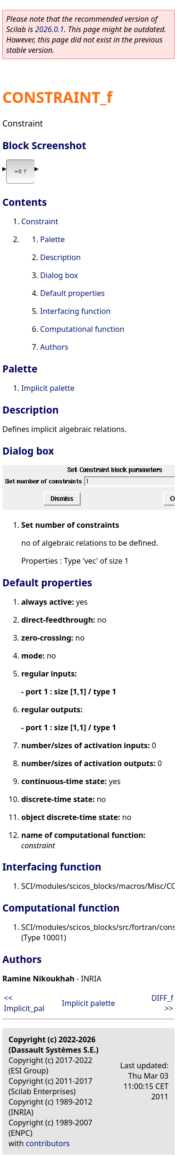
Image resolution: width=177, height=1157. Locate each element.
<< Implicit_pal (24, 1003)
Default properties (72, 293)
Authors (54, 347)
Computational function (82, 329)
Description (60, 257)
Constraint (39, 221)
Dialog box (59, 275)
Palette (52, 239)
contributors (48, 1143)
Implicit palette (48, 388)
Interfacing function (75, 311)
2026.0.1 (49, 29)
